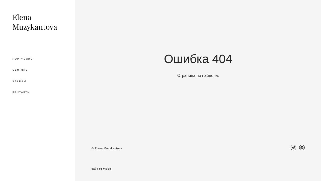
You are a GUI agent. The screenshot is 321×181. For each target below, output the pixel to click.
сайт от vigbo (101, 169)
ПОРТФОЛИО (23, 59)
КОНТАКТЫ (21, 92)
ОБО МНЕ (20, 70)
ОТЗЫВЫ (20, 81)
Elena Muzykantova (35, 22)
